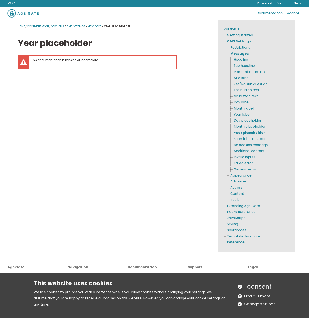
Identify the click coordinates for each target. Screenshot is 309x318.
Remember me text (250, 71)
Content (237, 193)
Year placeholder (249, 132)
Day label (241, 102)
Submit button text (249, 138)
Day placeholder (247, 120)
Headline (241, 59)
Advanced (238, 181)
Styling (232, 224)
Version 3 (57, 26)
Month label (244, 108)
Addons (293, 13)
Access (236, 187)
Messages (94, 26)
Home (21, 26)
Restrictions (240, 47)
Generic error (245, 169)
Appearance (241, 175)
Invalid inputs (244, 157)
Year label (242, 114)
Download (264, 3)
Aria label (241, 77)
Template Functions (243, 236)
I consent (258, 286)
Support (283, 3)
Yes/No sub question (250, 84)
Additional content (249, 150)
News (298, 3)
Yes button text (246, 90)
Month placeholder (250, 126)
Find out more (257, 296)
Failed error (243, 163)
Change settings (259, 304)
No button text (246, 96)
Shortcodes (236, 230)
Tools (234, 199)
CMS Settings (76, 26)
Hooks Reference (241, 211)
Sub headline (244, 65)
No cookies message (251, 145)
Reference (236, 242)
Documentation (269, 13)
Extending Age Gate (243, 205)
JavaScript (236, 217)
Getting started (240, 35)
